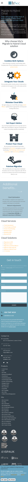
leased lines (11, 213)
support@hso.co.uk (7, 352)
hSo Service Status (6, 423)
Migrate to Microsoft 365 (10, 247)
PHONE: (3, 284)
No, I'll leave (12, 479)
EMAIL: (3, 278)
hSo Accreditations (6, 421)
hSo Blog (4, 402)
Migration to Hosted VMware (11, 245)
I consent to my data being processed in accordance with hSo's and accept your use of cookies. (14, 267)
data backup (16, 151)
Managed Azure (8, 230)
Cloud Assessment (8, 225)
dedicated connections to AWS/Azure (12, 215)
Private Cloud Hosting (9, 228)
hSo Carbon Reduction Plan (8, 419)
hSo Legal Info (5, 410)
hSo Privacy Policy (6, 414)
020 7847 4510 (6, 357)
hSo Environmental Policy (8, 416)
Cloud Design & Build (7, 379)
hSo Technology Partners (8, 407)
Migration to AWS (8, 242)
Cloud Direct (5, 376)
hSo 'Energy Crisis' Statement (9, 418)
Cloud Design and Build (10, 227)
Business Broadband (7, 374)
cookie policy (14, 474)
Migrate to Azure (8, 244)
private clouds (13, 67)
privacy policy (9, 267)
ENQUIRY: (4, 291)
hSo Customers (5, 403)
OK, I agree (4, 479)
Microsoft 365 (7, 234)
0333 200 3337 (6, 350)
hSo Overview (5, 400)
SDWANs (17, 213)
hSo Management (6, 405)
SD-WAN (4, 372)
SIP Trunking (5, 390)
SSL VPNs (4, 392)
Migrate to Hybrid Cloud (10, 249)
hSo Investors (5, 409)
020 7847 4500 (6, 345)
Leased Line (5, 369)
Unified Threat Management (8, 394)
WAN (3, 370)
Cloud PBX (4, 388)
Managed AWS (7, 232)
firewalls (12, 148)
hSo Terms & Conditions (7, 412)
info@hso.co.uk (9, 315)
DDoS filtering (12, 150)
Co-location (7, 251)
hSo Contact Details (6, 425)
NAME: (3, 272)
